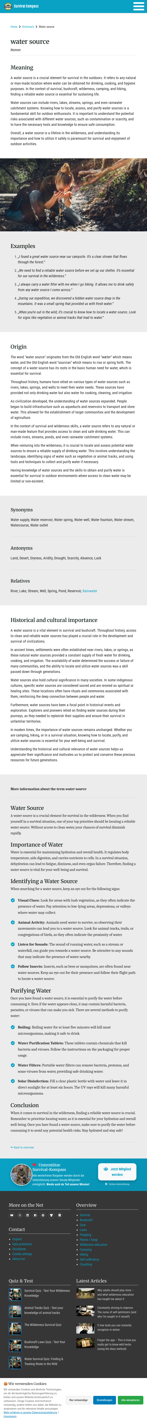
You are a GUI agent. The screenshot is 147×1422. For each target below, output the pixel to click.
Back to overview (22, 1147)
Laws (83, 1230)
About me (18, 1259)
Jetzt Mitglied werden (117, 1172)
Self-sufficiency (89, 1259)
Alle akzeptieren (130, 1400)
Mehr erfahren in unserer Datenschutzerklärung (30, 1412)
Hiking (84, 1254)
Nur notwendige (78, 1400)
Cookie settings (22, 1254)
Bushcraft (86, 1220)
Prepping (85, 1235)
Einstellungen (104, 1400)
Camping (86, 1249)
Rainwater (90, 591)
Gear (83, 1225)
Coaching (86, 1264)
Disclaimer (19, 1249)
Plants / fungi (89, 1240)
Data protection (22, 1244)
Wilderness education (93, 1245)
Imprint (17, 1239)
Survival (85, 1215)
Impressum (10, 1416)
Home (14, 26)
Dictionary (28, 26)
